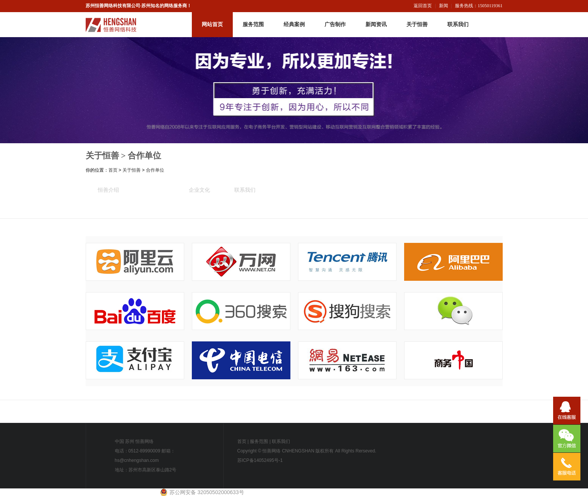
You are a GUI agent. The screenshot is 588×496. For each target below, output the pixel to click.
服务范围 (253, 24)
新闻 (443, 5)
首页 (113, 170)
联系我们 (458, 24)
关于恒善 (417, 24)
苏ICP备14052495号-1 (260, 460)
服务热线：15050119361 (479, 5)
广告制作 (335, 24)
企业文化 (199, 190)
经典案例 (294, 24)
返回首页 (423, 5)
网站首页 (212, 24)
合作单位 (144, 155)
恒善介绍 (108, 190)
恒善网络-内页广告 (294, 90)
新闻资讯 (376, 24)
